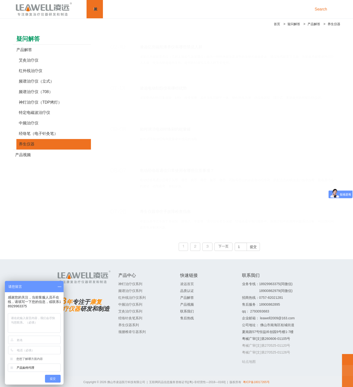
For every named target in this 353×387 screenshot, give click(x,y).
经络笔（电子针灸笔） (38, 133)
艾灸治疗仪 (28, 60)
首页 (273, 24)
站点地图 (249, 362)
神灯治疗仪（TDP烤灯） (40, 102)
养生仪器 (333, 24)
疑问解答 (291, 24)
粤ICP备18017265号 (256, 382)
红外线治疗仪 (30, 71)
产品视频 (23, 155)
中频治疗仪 (28, 123)
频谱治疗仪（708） (36, 92)
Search (322, 9)
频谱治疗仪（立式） (36, 81)
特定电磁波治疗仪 (34, 112)
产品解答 (312, 24)
